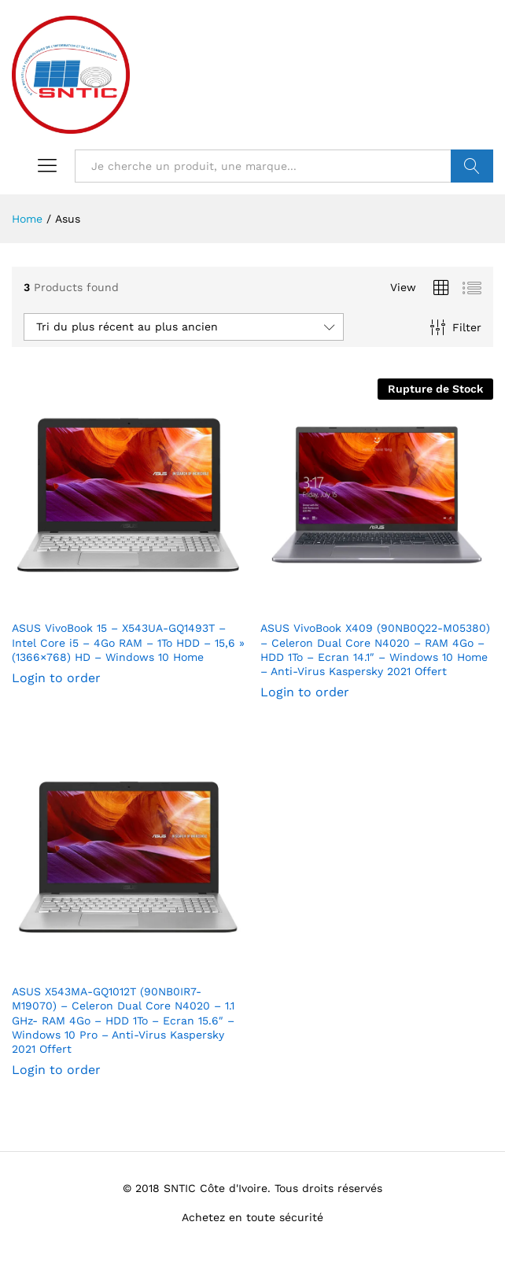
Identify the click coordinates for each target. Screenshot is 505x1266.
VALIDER (472, 166)
